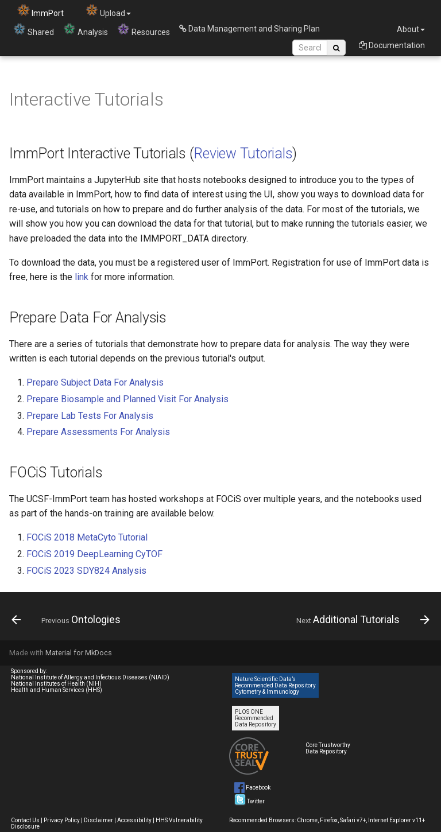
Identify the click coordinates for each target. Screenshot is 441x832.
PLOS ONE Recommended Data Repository (255, 718)
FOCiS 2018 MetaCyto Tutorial (87, 537)
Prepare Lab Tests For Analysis (89, 415)
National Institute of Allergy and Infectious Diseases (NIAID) (90, 677)
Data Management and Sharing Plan (249, 28)
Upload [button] (108, 10)
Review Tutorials (243, 153)
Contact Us (25, 820)
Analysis (85, 29)
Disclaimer (98, 820)
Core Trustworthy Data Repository (327, 748)
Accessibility (134, 820)
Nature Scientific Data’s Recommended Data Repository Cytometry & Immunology (275, 685)
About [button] (411, 29)
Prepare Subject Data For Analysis (95, 382)
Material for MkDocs (78, 652)
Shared (33, 29)
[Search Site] (309, 48)
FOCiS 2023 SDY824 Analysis (86, 570)
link (81, 276)
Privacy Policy (62, 820)
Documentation (392, 45)
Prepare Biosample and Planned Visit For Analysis (127, 399)
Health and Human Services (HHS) (56, 690)
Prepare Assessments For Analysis (98, 431)
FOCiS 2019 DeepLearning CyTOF (94, 554)
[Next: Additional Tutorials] (361, 619)
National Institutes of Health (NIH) (56, 684)
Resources (143, 29)
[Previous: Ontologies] (68, 619)
